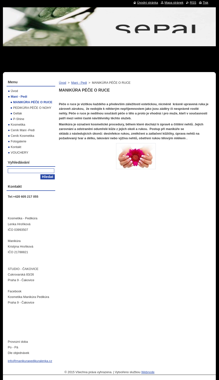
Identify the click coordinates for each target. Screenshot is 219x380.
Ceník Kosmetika (22, 136)
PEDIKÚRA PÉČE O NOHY (32, 108)
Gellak (17, 113)
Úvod (62, 82)
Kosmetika (18, 124)
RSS (193, 2)
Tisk (205, 2)
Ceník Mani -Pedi (23, 130)
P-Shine (18, 119)
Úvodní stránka (147, 2)
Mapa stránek (173, 2)
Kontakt (16, 147)
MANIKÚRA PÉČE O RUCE (32, 102)
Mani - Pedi (79, 82)
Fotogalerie (18, 141)
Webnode (148, 372)
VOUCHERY (19, 152)
